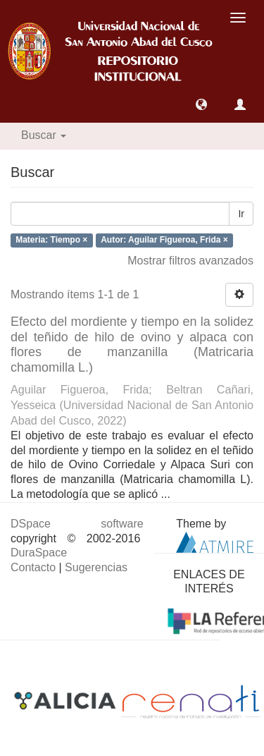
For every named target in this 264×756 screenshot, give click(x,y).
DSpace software (77, 524)
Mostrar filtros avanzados (190, 261)
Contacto (33, 567)
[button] (201, 104)
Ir (241, 213)
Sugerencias (96, 567)
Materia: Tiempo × (51, 240)
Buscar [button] (43, 135)
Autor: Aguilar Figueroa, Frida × (164, 240)
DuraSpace (39, 553)
